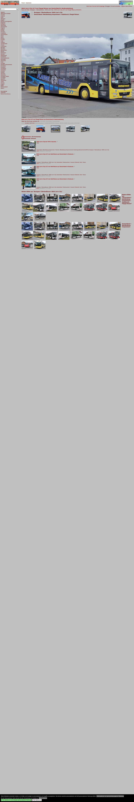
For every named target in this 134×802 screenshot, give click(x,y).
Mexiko (2, 51)
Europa (2, 30)
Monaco (3, 54)
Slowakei (3, 73)
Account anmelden (115, 6)
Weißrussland (4, 87)
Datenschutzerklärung (5, 93)
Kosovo (2, 38)
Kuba (2, 41)
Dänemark (3, 25)
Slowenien (3, 75)
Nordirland (3, 56)
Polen (2, 62)
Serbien (2, 72)
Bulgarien (3, 22)
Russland (3, 67)
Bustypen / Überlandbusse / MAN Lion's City (48, 12)
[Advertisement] (27, 24)
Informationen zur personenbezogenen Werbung (110, 796)
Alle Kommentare (36, 136)
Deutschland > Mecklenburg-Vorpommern (126, 225)
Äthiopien (3, 18)
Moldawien (3, 52)
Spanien (3, 79)
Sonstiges (3, 77)
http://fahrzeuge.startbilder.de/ (31, 121)
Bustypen (32, 10)
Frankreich (3, 33)
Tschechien (3, 80)
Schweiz (3, 71)
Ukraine (2, 83)
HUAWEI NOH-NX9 (29, 123)
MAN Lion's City (49, 10)
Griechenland (4, 34)
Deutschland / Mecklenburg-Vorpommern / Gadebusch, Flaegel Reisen (56, 14)
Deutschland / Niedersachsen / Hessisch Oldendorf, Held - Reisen (71, 162)
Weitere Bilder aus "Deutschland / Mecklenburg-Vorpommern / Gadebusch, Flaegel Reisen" (127, 199)
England (3, 28)
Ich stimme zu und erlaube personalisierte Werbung (16, 800)
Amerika (3, 15)
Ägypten (3, 12)
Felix (23, 121)
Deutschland (4, 26)
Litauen (2, 45)
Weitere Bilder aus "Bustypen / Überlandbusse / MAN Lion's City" (42, 191)
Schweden (3, 70)
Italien (2, 37)
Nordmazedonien (5, 58)
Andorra (3, 16)
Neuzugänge (4, 91)
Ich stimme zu (36, 800)
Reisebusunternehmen (6, 64)
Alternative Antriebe (5, 13)
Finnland (3, 32)
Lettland (3, 42)
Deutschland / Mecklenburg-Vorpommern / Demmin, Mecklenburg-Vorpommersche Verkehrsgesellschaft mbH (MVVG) (63, 149)
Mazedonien (4, 50)
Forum (23, 3)
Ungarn (2, 84)
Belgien (2, 20)
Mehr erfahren (43, 798)
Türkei (2, 81)
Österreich (3, 60)
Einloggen (107, 6)
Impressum (28, 3)
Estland (2, 29)
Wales (2, 85)
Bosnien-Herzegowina (6, 21)
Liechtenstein (4, 43)
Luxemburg (3, 46)
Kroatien (3, 39)
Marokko (3, 47)
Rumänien (3, 66)
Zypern (2, 88)
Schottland (3, 68)
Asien (2, 17)
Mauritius (3, 49)
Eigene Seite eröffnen (126, 6)
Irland (2, 35)
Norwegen (3, 59)
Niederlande (4, 55)
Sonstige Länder (5, 76)
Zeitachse (3, 92)
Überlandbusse (40, 10)
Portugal (3, 63)
